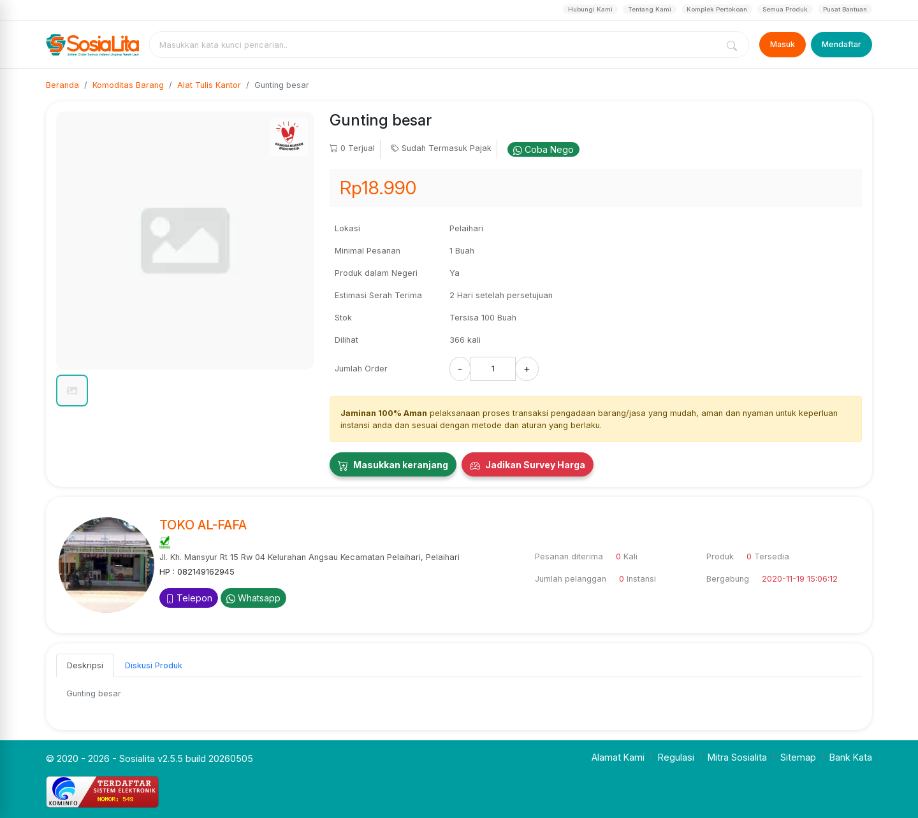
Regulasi (676, 757)
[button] (72, 390)
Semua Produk (785, 9)
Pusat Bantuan (845, 9)
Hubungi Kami (590, 9)
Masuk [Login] (782, 44)
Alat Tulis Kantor (209, 85)
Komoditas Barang (128, 85)
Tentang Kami (649, 9)
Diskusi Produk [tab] (153, 665)
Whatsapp (253, 597)
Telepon (188, 597)
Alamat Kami (618, 757)
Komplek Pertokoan (717, 9)
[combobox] (436, 44)
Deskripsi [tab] (85, 665)
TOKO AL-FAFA (203, 525)
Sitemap (798, 757)
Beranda (62, 85)
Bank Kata (850, 757)
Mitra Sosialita (737, 757)
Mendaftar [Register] (841, 44)
